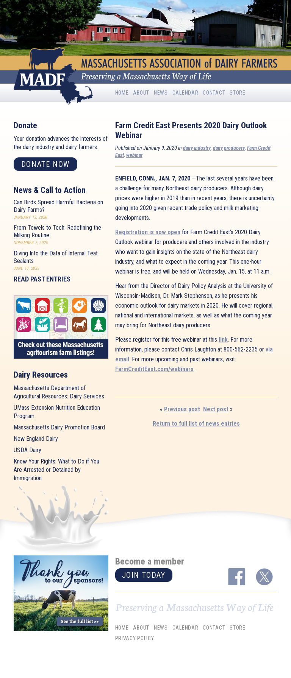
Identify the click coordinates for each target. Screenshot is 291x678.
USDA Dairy (27, 450)
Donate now (45, 164)
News (161, 93)
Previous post (182, 409)
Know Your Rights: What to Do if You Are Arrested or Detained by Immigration (56, 470)
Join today (144, 575)
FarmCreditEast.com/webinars (154, 369)
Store (238, 93)
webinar (134, 155)
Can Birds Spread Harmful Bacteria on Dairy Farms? (58, 206)
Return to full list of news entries (196, 423)
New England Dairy (36, 438)
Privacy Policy (134, 639)
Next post (215, 409)
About (141, 93)
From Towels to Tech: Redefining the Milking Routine (57, 231)
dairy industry (197, 148)
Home (122, 93)
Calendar (185, 93)
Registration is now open (147, 232)
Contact (214, 93)
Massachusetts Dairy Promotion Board (59, 427)
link (223, 339)
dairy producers (229, 148)
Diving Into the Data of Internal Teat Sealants (56, 257)
